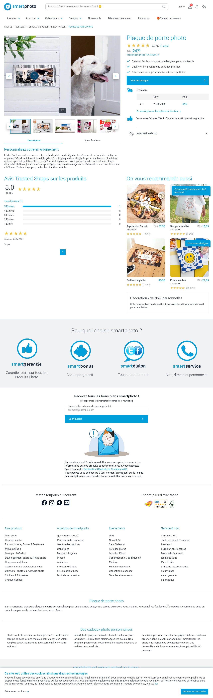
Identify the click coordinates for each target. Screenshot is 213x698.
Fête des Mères (117, 548)
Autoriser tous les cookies (194, 691)
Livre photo (11, 535)
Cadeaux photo (13, 540)
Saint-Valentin (116, 544)
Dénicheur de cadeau (119, 18)
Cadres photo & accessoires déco (24, 566)
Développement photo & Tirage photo (25, 557)
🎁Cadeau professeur (169, 18)
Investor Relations (67, 566)
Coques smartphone (16, 562)
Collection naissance (120, 570)
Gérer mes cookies (17, 691)
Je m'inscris (75, 418)
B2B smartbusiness (68, 570)
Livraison (166, 544)
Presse (61, 557)
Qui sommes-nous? (68, 535)
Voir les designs (139, 80)
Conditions (63, 548)
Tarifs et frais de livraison (175, 540)
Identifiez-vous (169, 557)
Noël (111, 535)
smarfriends (167, 570)
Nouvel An (114, 540)
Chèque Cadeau (13, 579)
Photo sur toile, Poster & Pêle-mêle (24, 544)
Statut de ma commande (174, 566)
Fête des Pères (117, 553)
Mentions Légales (67, 553)
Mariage (113, 562)
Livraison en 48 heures (173, 548)
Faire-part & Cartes (15, 553)
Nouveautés (94, 18)
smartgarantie (169, 575)
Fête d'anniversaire (119, 566)
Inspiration (144, 18)
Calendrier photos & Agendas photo (24, 570)
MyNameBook (13, 548)
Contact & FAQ (169, 535)
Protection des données (70, 540)
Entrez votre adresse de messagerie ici (89, 406)
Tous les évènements (121, 575)
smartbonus (167, 579)
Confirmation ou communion (125, 557)
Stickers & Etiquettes (16, 575)
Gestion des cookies (68, 544)
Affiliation (62, 562)
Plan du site (167, 562)
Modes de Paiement (172, 553)
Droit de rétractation (68, 575)
